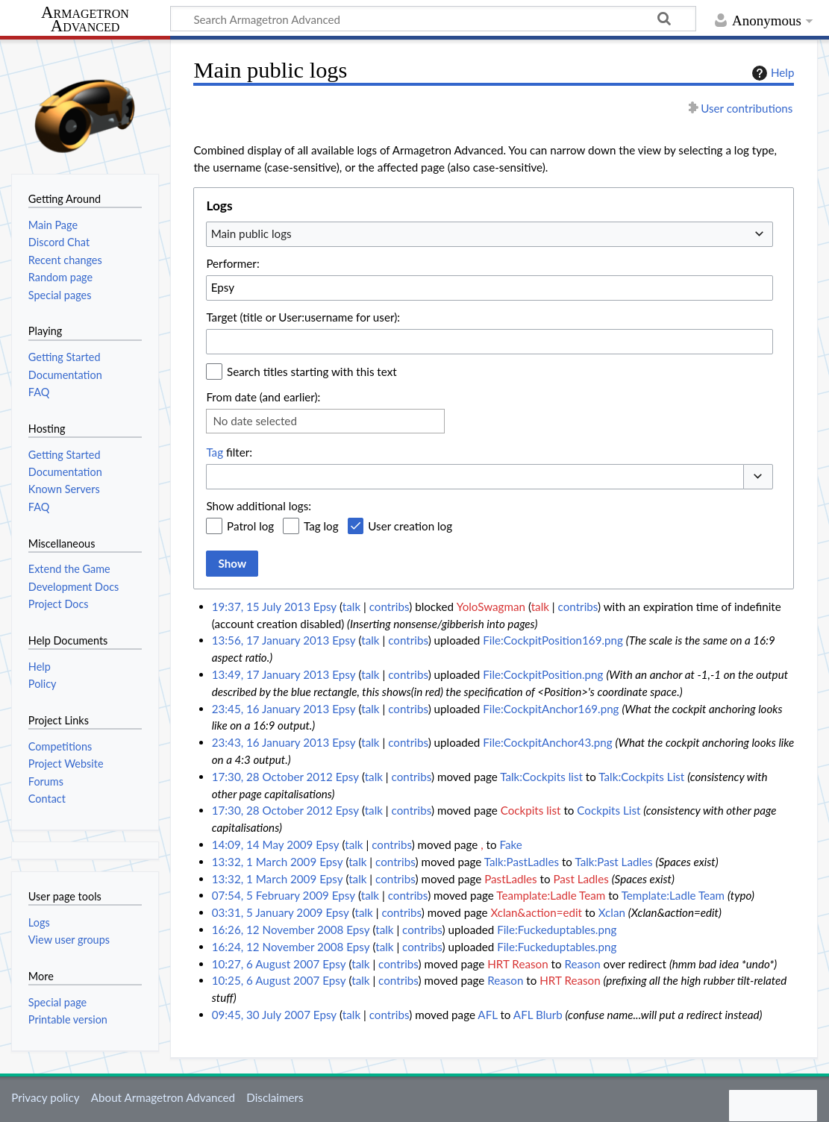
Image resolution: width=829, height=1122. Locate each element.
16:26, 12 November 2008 (278, 929)
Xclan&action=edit (536, 912)
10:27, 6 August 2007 (266, 964)
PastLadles (510, 879)
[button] (758, 477)
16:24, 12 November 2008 (278, 946)
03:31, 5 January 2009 (267, 912)
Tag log (321, 526)
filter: (229, 452)
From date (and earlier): (263, 397)
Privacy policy (45, 1097)
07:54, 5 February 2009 (270, 895)
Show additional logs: (258, 506)
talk (351, 606)
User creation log (410, 526)
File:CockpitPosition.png (543, 674)
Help (771, 73)
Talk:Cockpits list (541, 776)
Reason (582, 964)
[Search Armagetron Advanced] (433, 19)
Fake (511, 844)
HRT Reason (517, 964)
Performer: (232, 263)
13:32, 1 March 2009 (264, 861)
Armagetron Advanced (85, 20)
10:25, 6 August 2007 (266, 980)
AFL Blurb (538, 1014)
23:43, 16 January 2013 (271, 742)
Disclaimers (274, 1097)
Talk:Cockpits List (641, 776)
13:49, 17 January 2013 (271, 674)
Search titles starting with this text (312, 371)
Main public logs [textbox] (251, 233)
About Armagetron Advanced (163, 1097)
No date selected (255, 420)
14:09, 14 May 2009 (262, 844)
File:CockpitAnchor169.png (551, 708)
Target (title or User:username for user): (303, 317)
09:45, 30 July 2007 (261, 1014)
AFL (487, 1014)
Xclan (611, 912)
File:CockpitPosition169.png (553, 640)
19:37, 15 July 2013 (261, 606)
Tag (214, 452)
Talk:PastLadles (521, 861)
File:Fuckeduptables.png (556, 929)
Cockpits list (531, 810)
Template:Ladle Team (673, 895)
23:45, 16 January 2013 (271, 708)
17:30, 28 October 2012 (272, 776)
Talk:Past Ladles (613, 861)
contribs (389, 606)
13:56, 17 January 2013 (271, 640)
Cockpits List (608, 810)
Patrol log (250, 526)
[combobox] (489, 234)
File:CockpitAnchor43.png (547, 742)
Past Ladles (580, 879)
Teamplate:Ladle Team (550, 895)
